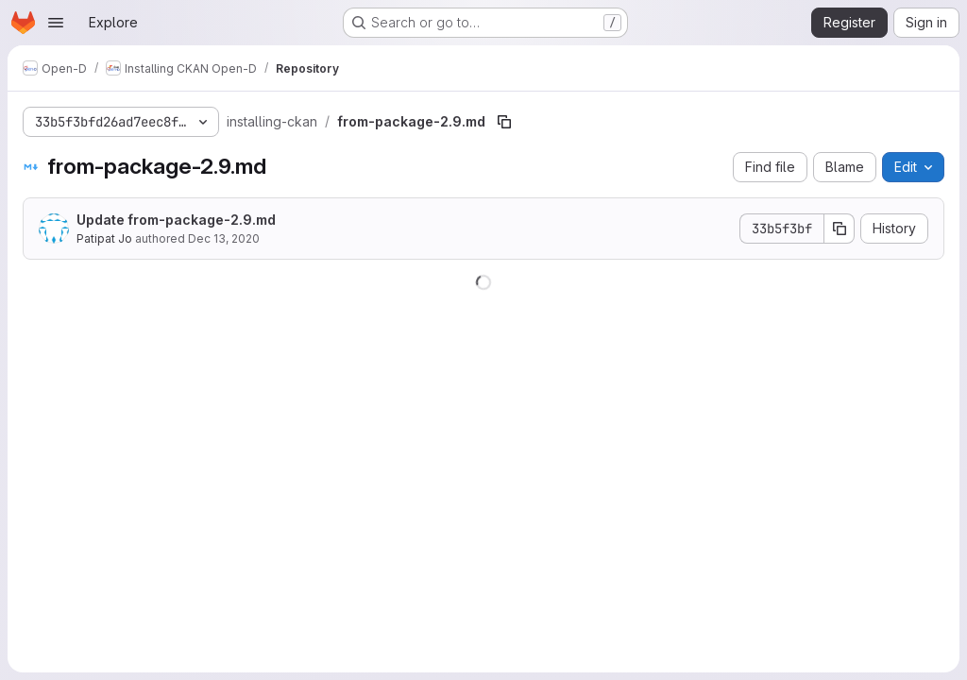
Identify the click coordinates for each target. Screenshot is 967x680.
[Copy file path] (504, 122)
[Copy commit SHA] (839, 228)
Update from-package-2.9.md (176, 220)
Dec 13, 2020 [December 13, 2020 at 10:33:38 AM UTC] (224, 238)
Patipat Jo (104, 238)
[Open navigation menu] (56, 23)
